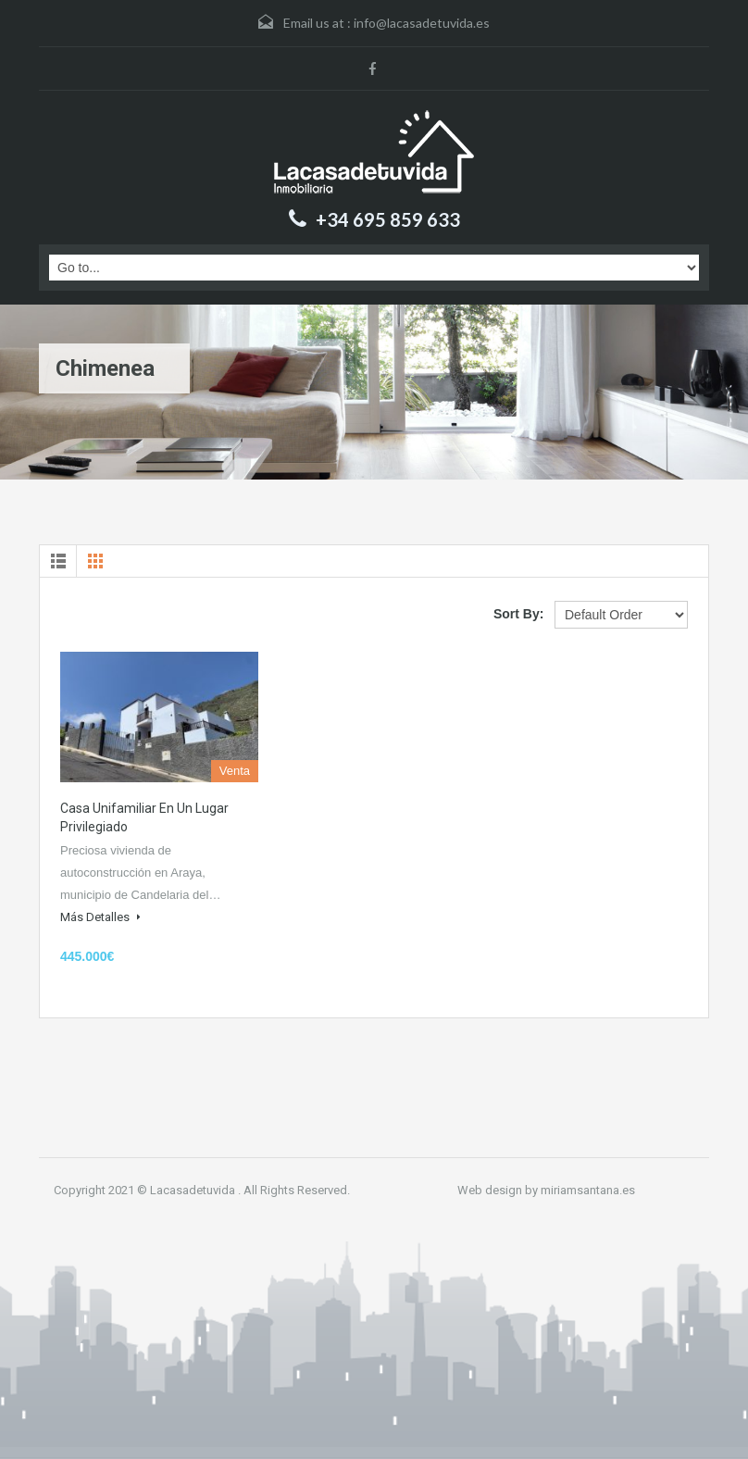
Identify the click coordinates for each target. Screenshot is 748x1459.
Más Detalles (100, 917)
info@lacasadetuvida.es (422, 23)
